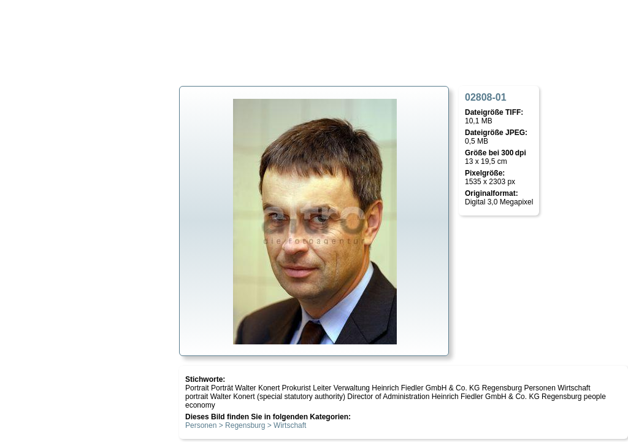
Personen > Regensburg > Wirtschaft (245, 425)
